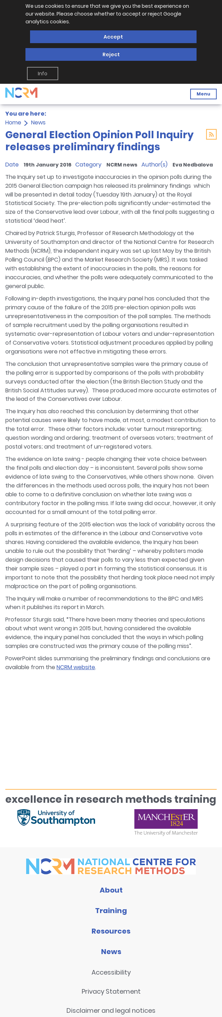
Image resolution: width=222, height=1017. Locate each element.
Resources (111, 931)
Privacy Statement (111, 991)
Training (111, 911)
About (111, 890)
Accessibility (111, 972)
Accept (113, 36)
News (38, 122)
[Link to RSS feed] (211, 135)
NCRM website (76, 667)
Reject (111, 54)
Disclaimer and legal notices (111, 1010)
